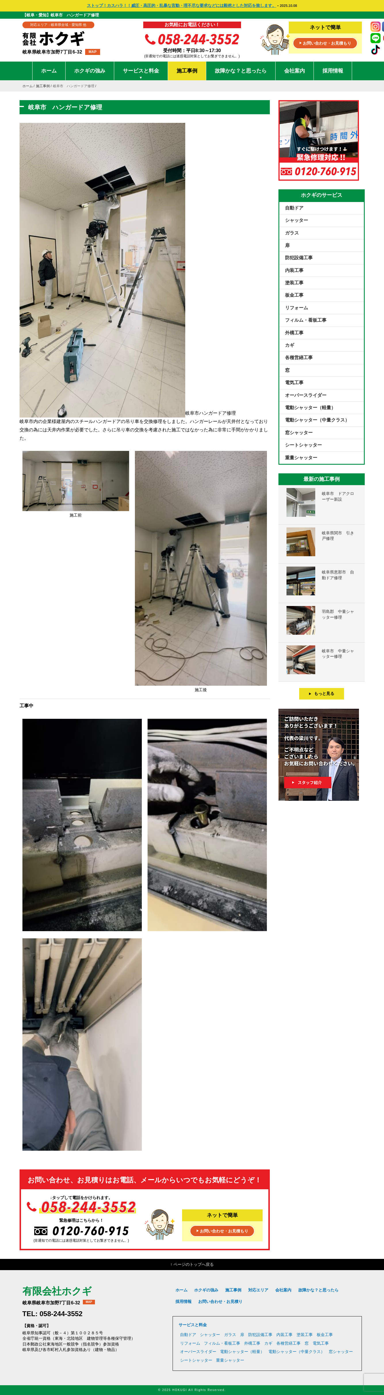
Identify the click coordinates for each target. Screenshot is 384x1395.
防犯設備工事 (299, 257)
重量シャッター (301, 457)
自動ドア (294, 207)
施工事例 (187, 71)
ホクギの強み (89, 71)
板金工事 (294, 295)
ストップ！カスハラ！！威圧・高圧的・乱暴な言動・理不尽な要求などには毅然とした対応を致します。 (181, 5)
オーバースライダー (305, 395)
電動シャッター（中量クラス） (317, 420)
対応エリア (258, 1290)
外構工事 (294, 332)
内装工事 (294, 270)
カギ (289, 345)
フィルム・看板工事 (305, 320)
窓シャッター (299, 432)
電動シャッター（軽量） (310, 407)
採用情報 (332, 71)
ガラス (292, 232)
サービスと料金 (141, 74)
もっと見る (321, 693)
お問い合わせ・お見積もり (325, 43)
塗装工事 (294, 282)
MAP (93, 52)
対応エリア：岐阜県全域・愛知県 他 (58, 25)
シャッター (296, 220)
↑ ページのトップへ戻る (192, 1264)
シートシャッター (303, 445)
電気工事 (294, 382)
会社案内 (294, 71)
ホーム (49, 71)
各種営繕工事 (299, 357)
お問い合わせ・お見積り (220, 1301)
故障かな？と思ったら (241, 71)
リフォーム (296, 307)
